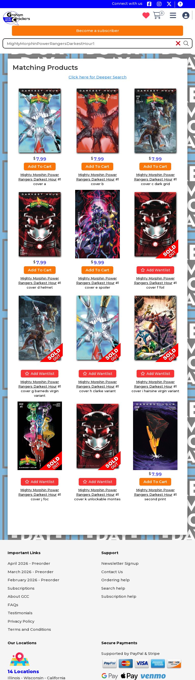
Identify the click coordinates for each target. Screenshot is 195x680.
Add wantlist (155, 270)
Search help (113, 588)
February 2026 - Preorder (33, 579)
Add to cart (40, 166)
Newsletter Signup (120, 563)
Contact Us (112, 571)
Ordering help (115, 579)
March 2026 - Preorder (31, 571)
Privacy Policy (21, 621)
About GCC (18, 596)
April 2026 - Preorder (29, 563)
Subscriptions (21, 588)
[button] (174, 16)
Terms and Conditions (29, 629)
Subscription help (118, 596)
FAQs (13, 604)
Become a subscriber (97, 30)
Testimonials (20, 612)
